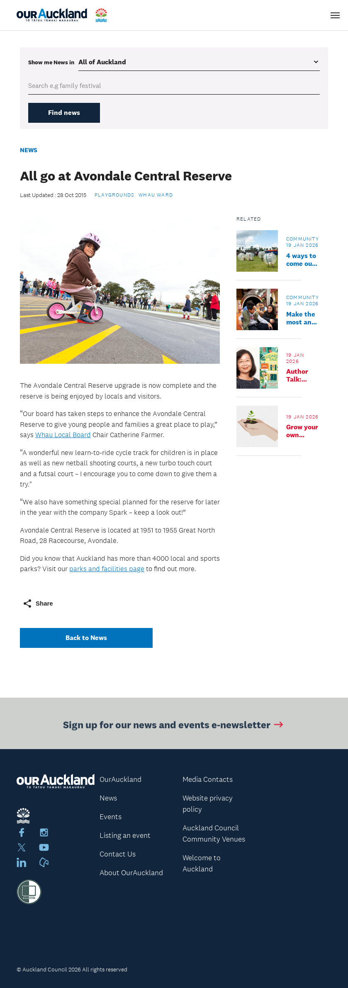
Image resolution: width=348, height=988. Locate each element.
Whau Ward (156, 195)
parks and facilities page (106, 569)
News (28, 150)
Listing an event (125, 835)
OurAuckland (120, 779)
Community (302, 239)
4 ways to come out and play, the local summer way (301, 260)
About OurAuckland (131, 872)
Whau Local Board (63, 435)
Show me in (51, 62)
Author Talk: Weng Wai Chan (297, 375)
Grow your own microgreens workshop (306, 431)
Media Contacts (208, 779)
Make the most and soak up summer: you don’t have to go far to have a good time (302, 318)
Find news (64, 112)
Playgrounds (114, 195)
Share (37, 603)
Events (111, 816)
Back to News (86, 637)
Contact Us (118, 854)
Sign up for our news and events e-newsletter (174, 725)
